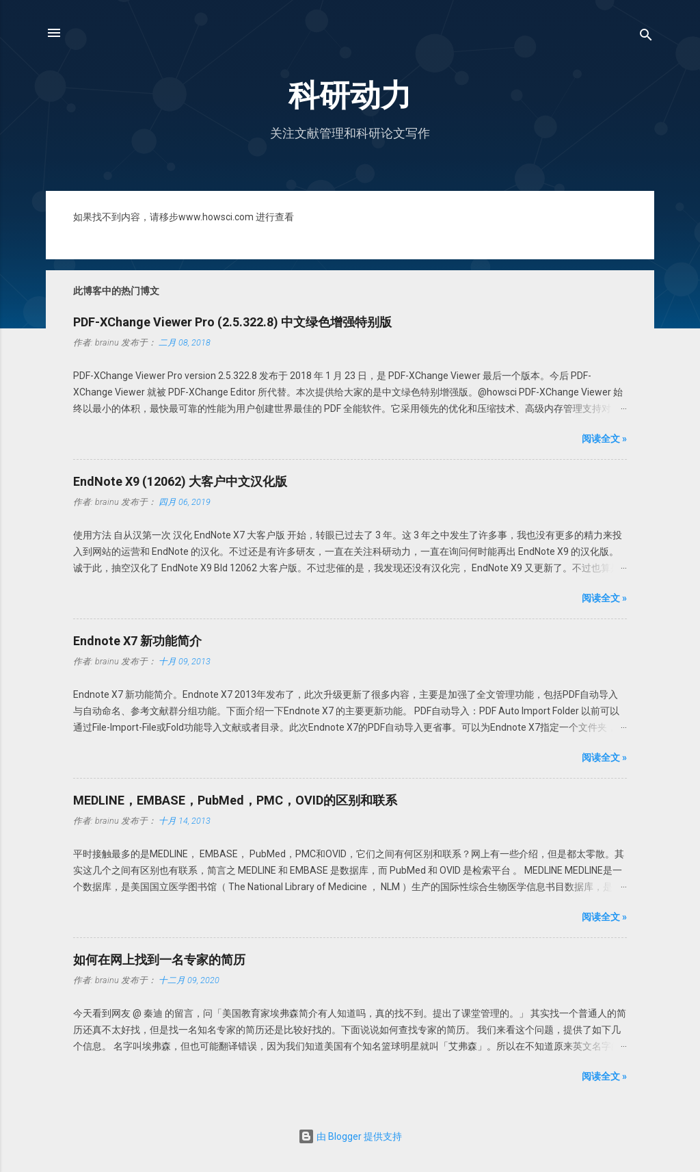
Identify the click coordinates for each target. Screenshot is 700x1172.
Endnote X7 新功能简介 (137, 641)
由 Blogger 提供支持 (350, 1136)
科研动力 (350, 95)
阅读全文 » (604, 438)
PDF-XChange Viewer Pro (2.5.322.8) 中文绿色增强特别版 (232, 322)
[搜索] (646, 37)
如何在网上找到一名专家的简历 (159, 959)
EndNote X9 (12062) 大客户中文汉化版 (180, 481)
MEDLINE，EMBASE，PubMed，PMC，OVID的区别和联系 (235, 800)
